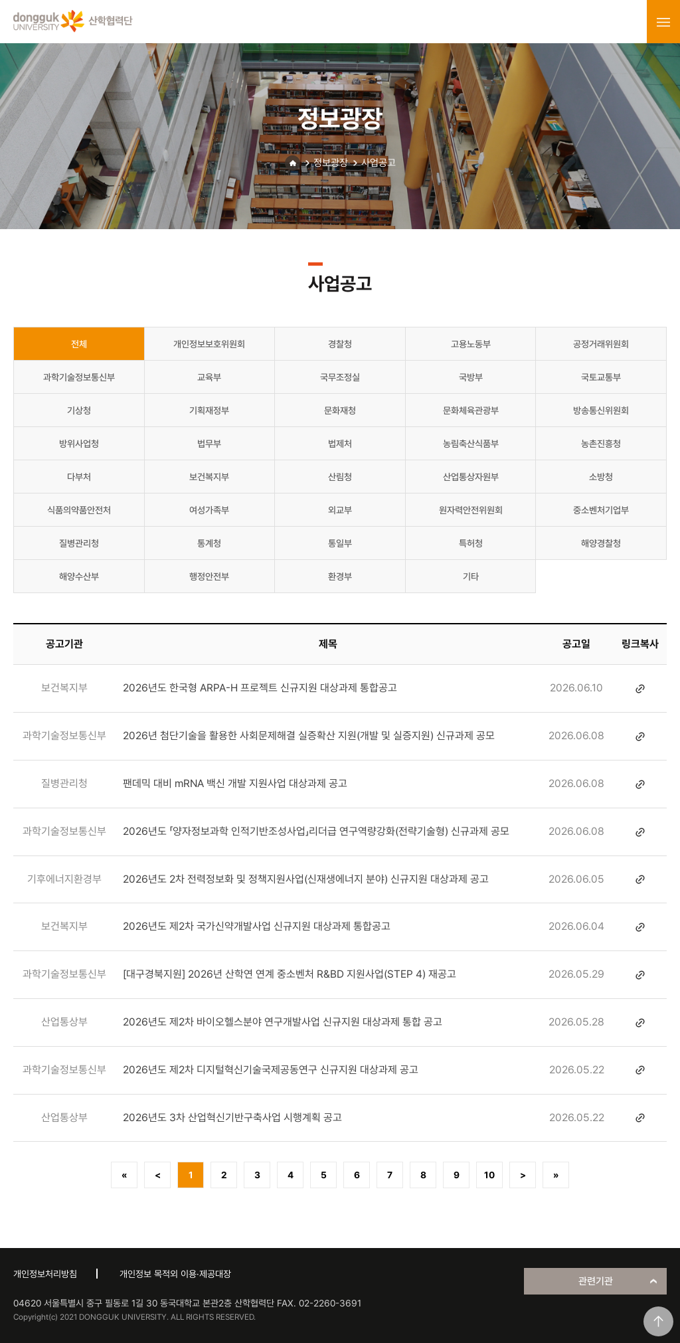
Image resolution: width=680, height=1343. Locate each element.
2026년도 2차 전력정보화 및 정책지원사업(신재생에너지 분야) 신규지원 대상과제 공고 (306, 879)
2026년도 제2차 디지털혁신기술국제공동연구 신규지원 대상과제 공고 (270, 1069)
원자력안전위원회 (471, 510)
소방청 (601, 477)
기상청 (79, 410)
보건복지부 (209, 477)
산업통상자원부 (471, 477)
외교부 (340, 510)
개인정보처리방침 (45, 1274)
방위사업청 (79, 443)
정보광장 (330, 163)
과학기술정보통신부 (79, 377)
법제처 (340, 443)
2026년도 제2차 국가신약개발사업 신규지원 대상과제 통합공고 (256, 926)
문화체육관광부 (471, 410)
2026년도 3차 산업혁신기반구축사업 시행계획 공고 (232, 1117)
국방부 (471, 377)
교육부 (209, 377)
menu (663, 22)
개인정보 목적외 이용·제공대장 (175, 1274)
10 (489, 1175)
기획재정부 (209, 410)
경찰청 (340, 344)
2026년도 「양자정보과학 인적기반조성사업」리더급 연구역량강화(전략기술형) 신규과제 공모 (316, 831)
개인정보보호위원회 (209, 344)
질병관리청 (79, 543)
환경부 (340, 576)
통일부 (340, 543)
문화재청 (340, 410)
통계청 (209, 543)
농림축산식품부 (471, 443)
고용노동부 (471, 344)
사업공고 (378, 163)
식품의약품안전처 (79, 510)
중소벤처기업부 (601, 510)
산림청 (340, 477)
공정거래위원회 (601, 344)
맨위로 (658, 1321)
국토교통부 (601, 377)
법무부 (209, 443)
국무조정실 (340, 377)
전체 (79, 344)
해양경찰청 (601, 543)
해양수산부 (79, 576)
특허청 (471, 543)
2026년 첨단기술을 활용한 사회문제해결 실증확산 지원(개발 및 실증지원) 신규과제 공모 (309, 735)
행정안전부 (209, 576)
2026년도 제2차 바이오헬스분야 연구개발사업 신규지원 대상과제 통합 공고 (282, 1022)
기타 (471, 576)
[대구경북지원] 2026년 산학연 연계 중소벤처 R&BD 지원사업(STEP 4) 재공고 (289, 974)
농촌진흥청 (601, 443)
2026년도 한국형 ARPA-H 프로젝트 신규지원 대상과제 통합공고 (260, 687)
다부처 (79, 477)
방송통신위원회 (601, 410)
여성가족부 (209, 510)
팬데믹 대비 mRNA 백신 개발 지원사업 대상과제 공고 (235, 783)
